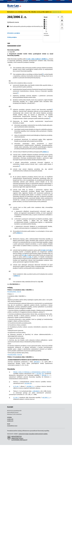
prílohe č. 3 (30, 355)
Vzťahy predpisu (12, 39)
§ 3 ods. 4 (19, 319)
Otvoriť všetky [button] (37, 32)
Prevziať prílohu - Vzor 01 (14, 372)
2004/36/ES (35, 458)
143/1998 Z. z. (29, 489)
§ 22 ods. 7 (16, 489)
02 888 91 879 (10, 529)
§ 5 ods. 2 (26, 319)
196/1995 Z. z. (13, 476)
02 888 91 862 (10, 527)
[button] (45, 19)
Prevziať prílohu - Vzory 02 (15, 449)
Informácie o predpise (13, 35)
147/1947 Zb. (12, 486)
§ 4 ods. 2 (15, 504)
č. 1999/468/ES (35, 496)
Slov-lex (25, 1)
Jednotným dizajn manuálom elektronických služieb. (33, 542)
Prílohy (46, 33)
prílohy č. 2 (19, 185)
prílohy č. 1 (34, 295)
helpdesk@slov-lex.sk (12, 533)
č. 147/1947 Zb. (26, 473)
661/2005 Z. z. (18, 505)
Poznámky (46, 35)
